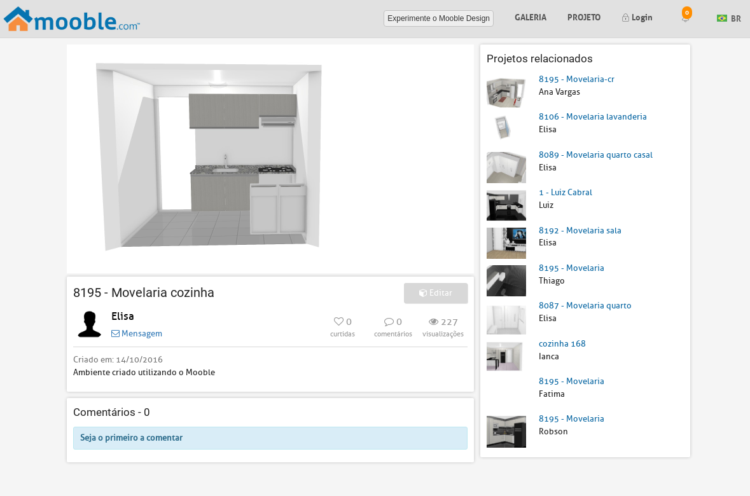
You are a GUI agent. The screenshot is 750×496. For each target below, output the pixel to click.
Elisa (122, 316)
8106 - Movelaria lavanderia (593, 116)
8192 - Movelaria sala (580, 230)
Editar (435, 292)
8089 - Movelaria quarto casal (596, 154)
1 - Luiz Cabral (565, 192)
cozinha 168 (562, 343)
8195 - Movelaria (571, 268)
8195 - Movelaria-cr (577, 79)
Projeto (584, 16)
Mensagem (136, 333)
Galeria (530, 16)
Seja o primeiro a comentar (131, 437)
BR (729, 17)
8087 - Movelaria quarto (585, 305)
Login (637, 16)
